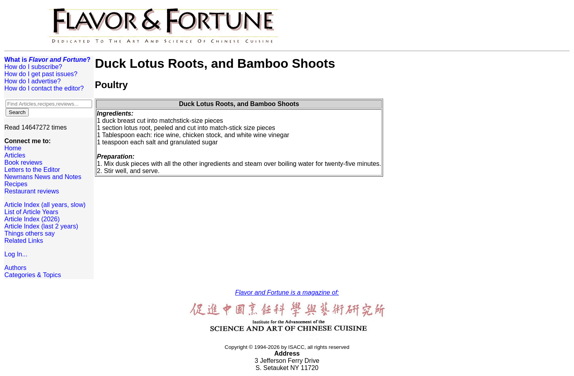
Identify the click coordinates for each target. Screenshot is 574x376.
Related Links (23, 240)
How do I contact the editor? (44, 88)
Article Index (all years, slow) (45, 204)
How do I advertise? (32, 81)
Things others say (29, 233)
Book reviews (23, 162)
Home (13, 148)
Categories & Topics (32, 275)
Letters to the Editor (32, 169)
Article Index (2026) (32, 219)
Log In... (16, 254)
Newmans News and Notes (42, 176)
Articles (14, 155)
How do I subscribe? (33, 66)
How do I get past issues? (40, 74)
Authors (15, 267)
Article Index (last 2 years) (41, 226)
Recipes (16, 184)
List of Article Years (31, 212)
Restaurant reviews (31, 191)
